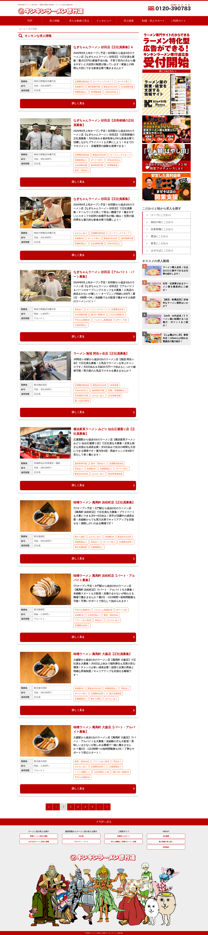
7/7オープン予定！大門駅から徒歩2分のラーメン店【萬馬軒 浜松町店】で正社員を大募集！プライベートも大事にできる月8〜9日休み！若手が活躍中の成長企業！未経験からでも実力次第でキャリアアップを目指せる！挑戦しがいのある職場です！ (103, 516)
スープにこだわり (161, 215)
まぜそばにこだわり (162, 250)
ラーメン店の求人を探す (38, 831)
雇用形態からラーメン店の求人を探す (81, 831)
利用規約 (166, 847)
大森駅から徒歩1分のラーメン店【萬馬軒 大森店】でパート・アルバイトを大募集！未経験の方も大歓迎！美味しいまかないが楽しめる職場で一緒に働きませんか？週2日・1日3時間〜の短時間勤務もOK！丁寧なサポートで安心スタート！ (104, 745)
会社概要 (166, 836)
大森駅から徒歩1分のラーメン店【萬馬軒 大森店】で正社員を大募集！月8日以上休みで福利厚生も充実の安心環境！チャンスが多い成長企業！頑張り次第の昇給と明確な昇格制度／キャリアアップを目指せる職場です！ (104, 667)
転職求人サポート (123, 836)
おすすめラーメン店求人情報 (38, 842)
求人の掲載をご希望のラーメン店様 (123, 842)
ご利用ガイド (178, 20)
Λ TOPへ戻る (104, 821)
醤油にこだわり (159, 236)
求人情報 (54, 20)
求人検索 (129, 20)
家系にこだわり (159, 243)
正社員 (81, 836)
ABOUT (165, 831)
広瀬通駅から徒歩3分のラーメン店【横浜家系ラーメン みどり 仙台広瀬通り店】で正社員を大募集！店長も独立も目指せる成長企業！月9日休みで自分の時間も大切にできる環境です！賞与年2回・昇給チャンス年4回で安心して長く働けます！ (104, 447)
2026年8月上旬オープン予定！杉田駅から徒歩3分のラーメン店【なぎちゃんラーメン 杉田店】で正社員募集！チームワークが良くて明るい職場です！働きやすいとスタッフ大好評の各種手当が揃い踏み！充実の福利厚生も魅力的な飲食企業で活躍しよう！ (104, 212)
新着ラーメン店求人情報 (38, 836)
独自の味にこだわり (162, 222)
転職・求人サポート (153, 20)
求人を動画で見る (79, 20)
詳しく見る (78, 103)
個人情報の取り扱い (166, 842)
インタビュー (103, 20)
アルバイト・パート (81, 842)
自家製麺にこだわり (162, 229)
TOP (29, 20)
